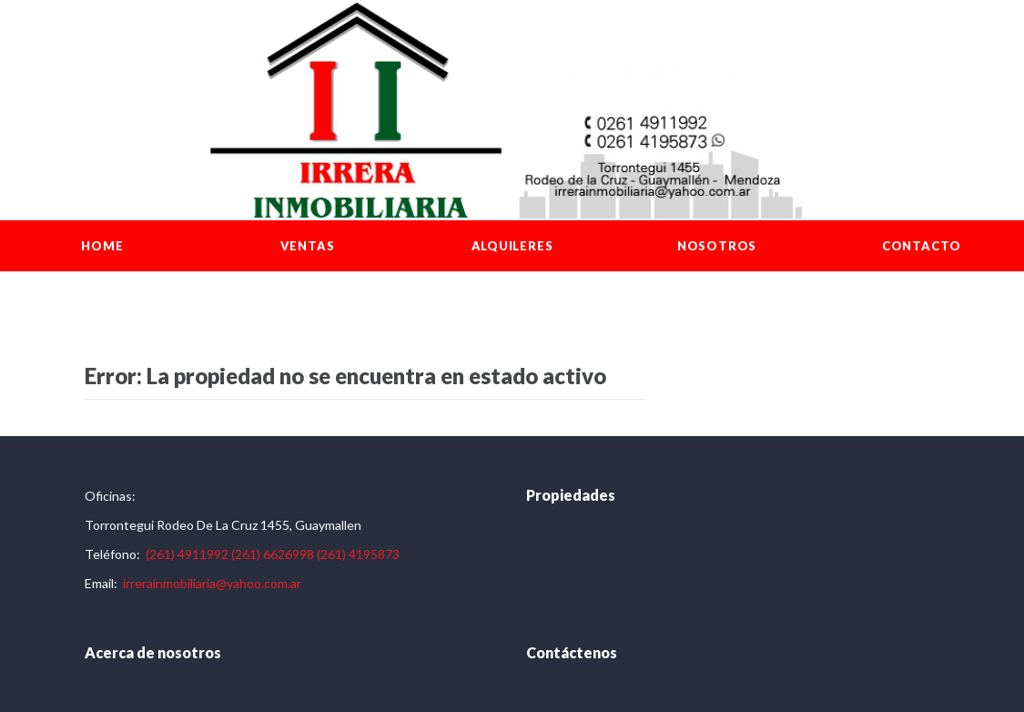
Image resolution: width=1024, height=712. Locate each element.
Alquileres (512, 246)
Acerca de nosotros (153, 652)
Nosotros (716, 246)
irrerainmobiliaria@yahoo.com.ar (212, 583)
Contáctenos (571, 652)
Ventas (307, 246)
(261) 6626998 (272, 554)
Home (102, 246)
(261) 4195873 (358, 554)
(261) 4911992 (187, 554)
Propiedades (570, 494)
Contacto (921, 246)
